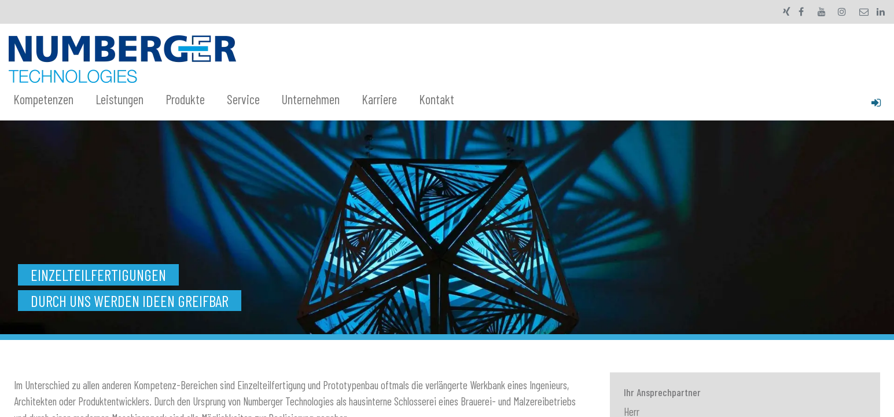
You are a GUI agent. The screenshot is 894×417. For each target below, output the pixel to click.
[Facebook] (801, 11)
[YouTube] (821, 11)
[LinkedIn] (881, 11)
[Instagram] (842, 11)
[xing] (786, 11)
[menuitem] (50, 99)
